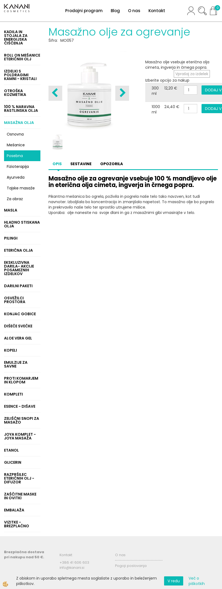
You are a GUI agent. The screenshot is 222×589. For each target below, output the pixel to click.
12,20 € (170, 88)
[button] (122, 93)
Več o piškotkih (197, 581)
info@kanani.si (72, 567)
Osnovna (15, 134)
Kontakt (156, 10)
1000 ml (156, 109)
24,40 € (171, 106)
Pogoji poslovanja (131, 565)
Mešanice (16, 145)
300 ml (155, 90)
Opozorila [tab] (111, 164)
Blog (115, 10)
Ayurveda (16, 177)
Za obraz (15, 199)
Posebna (15, 155)
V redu (174, 581)
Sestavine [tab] (81, 164)
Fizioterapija (18, 166)
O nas (134, 10)
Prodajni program (84, 10)
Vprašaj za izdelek (191, 74)
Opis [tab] (57, 164)
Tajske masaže (21, 188)
